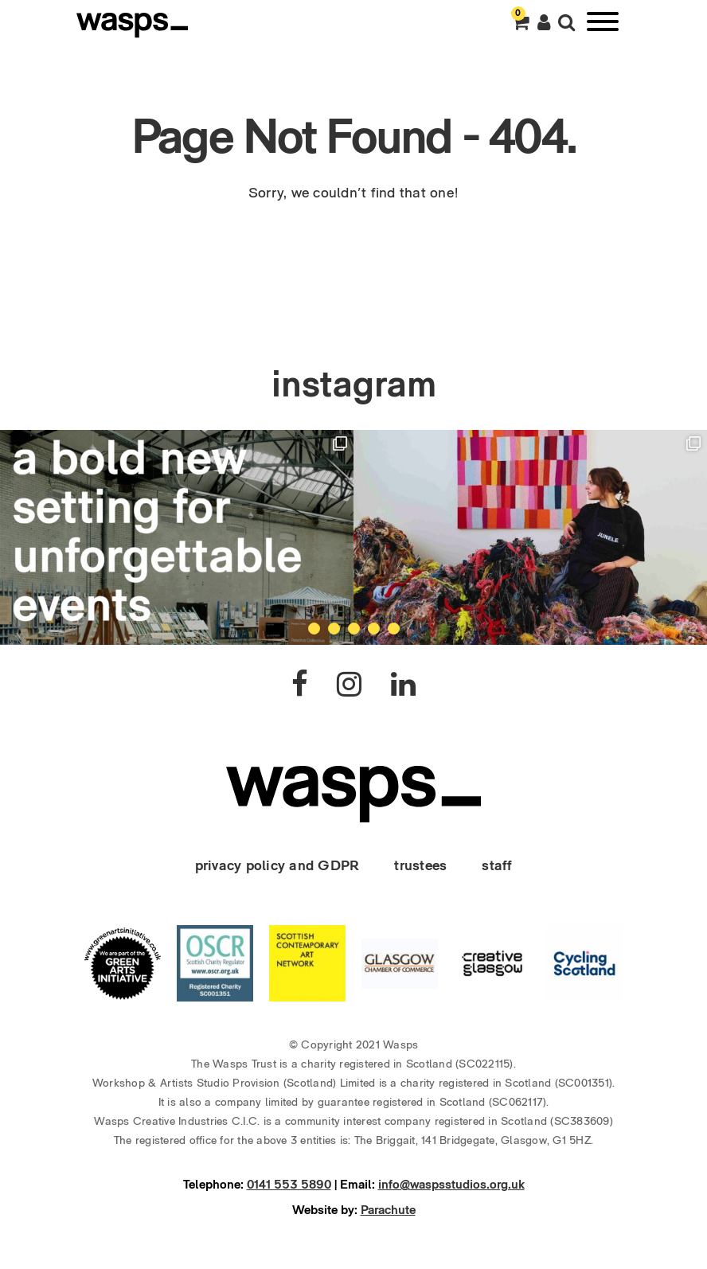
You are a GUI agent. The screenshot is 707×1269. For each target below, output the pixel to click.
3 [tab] (354, 628)
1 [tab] (314, 628)
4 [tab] (374, 628)
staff (497, 865)
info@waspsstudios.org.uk (451, 1184)
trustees (420, 865)
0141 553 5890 (289, 1184)
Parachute (388, 1209)
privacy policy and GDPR (277, 865)
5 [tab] (394, 628)
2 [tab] (334, 628)
